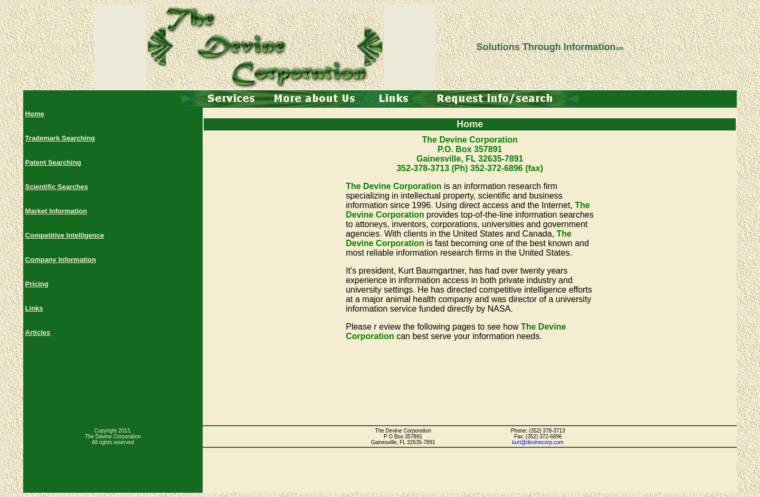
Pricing (37, 284)
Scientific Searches (56, 187)
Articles (38, 332)
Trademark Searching (60, 138)
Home (34, 114)
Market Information (56, 211)
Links (34, 308)
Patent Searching (53, 162)
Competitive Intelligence (64, 235)
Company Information (60, 260)
